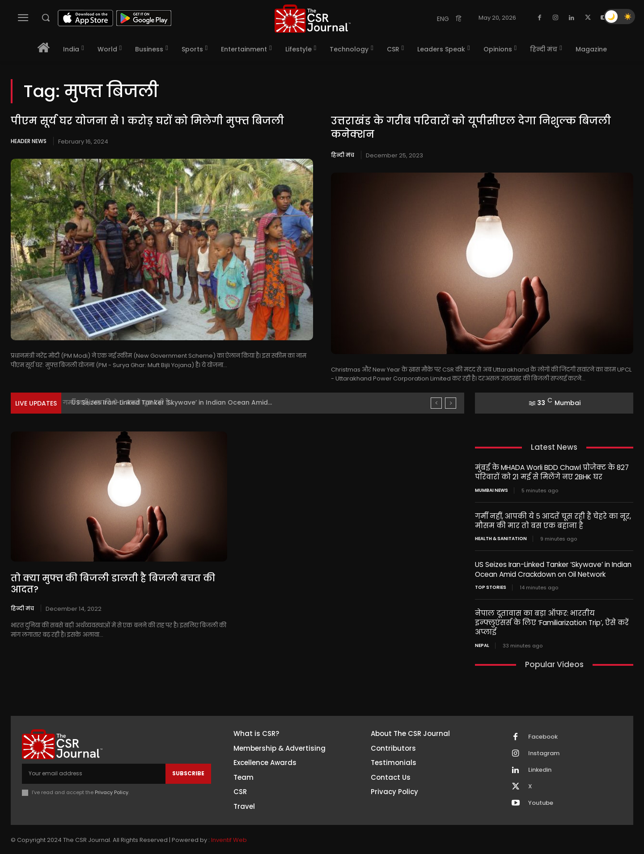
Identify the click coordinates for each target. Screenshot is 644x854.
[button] (45, 17)
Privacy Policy (111, 781)
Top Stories (490, 586)
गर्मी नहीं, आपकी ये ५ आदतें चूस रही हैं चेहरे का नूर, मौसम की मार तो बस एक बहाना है (552, 520)
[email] (93, 763)
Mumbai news (491, 490)
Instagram (543, 743)
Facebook (543, 727)
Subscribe (188, 762)
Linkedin (539, 760)
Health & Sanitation (501, 538)
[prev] (436, 403)
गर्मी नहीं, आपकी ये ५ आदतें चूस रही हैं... (123, 402)
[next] (450, 403)
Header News (29, 141)
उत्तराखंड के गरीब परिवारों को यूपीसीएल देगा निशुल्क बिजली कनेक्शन (470, 128)
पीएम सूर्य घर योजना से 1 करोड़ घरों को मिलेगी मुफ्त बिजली (148, 121)
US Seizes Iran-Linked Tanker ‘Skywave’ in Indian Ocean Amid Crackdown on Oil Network (552, 568)
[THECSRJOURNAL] (312, 18)
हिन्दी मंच (342, 155)
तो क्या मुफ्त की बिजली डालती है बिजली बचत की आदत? (115, 578)
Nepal (482, 635)
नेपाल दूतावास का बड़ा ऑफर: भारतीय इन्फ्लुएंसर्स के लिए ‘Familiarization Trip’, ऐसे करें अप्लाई (552, 617)
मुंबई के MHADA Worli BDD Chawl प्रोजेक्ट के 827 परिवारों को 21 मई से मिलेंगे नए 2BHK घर (550, 472)
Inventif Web (229, 829)
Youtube (540, 793)
